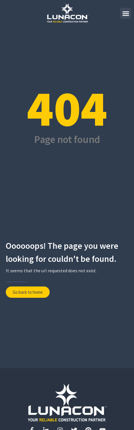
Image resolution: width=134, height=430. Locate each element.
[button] (125, 13)
